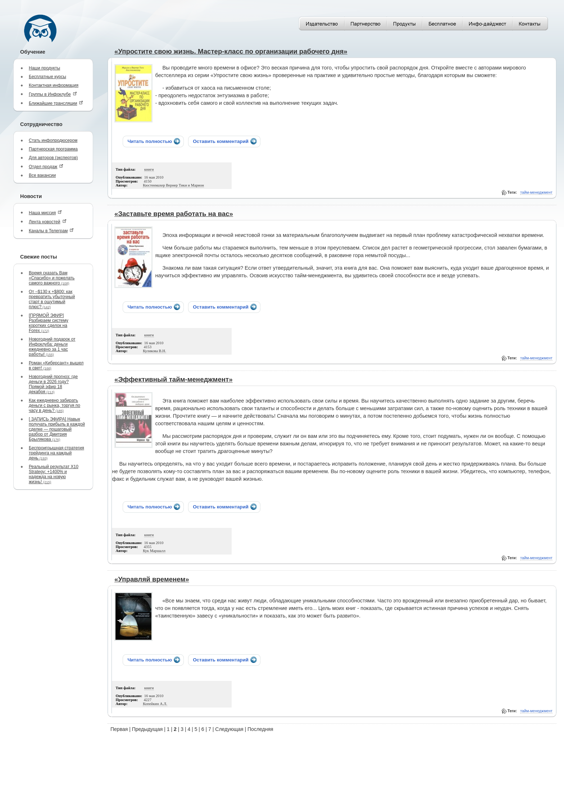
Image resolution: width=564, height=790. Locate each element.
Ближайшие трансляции (56, 103)
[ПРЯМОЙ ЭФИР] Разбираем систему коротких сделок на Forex (48, 323)
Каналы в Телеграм (51, 230)
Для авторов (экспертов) (53, 157)
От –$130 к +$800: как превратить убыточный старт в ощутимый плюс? (52, 299)
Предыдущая (147, 729)
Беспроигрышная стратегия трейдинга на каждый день (56, 453)
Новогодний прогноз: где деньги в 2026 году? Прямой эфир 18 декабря (53, 384)
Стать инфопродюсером (53, 140)
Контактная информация (53, 85)
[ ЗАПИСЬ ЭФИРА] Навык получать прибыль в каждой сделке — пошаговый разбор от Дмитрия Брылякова (57, 429)
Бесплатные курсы (47, 76)
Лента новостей (48, 221)
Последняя (260, 729)
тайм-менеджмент (536, 192)
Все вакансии (42, 175)
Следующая (229, 729)
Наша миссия (45, 212)
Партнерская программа (53, 149)
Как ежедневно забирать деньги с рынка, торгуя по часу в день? (54, 405)
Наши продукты (44, 68)
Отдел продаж (46, 166)
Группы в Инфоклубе (53, 94)
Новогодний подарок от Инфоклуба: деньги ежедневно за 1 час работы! (52, 347)
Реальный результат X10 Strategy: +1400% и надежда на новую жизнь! (53, 474)
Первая (119, 729)
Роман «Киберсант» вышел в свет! (56, 365)
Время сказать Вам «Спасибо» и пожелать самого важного (51, 278)
